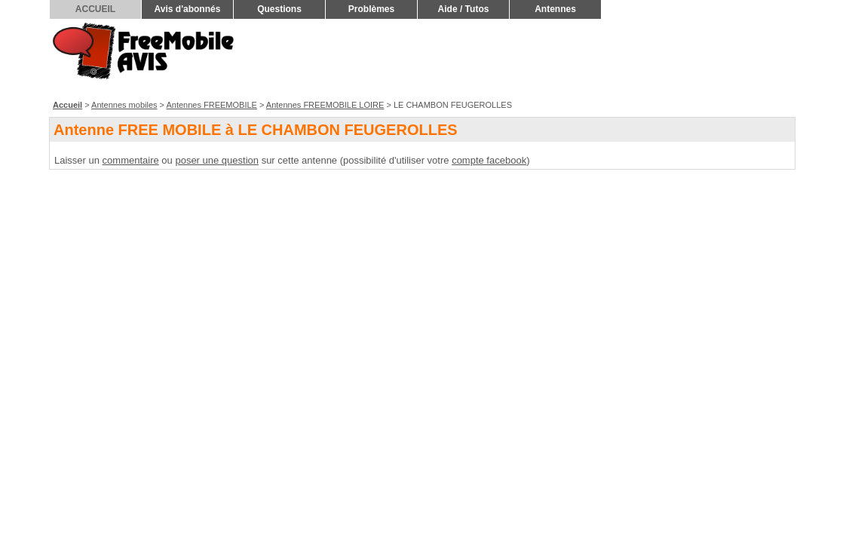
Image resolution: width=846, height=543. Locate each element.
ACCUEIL (95, 9)
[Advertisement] (523, 57)
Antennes (555, 9)
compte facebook (489, 160)
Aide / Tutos (463, 9)
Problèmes (371, 9)
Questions (279, 9)
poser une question (217, 160)
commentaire (131, 160)
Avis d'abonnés (188, 9)
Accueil (67, 104)
